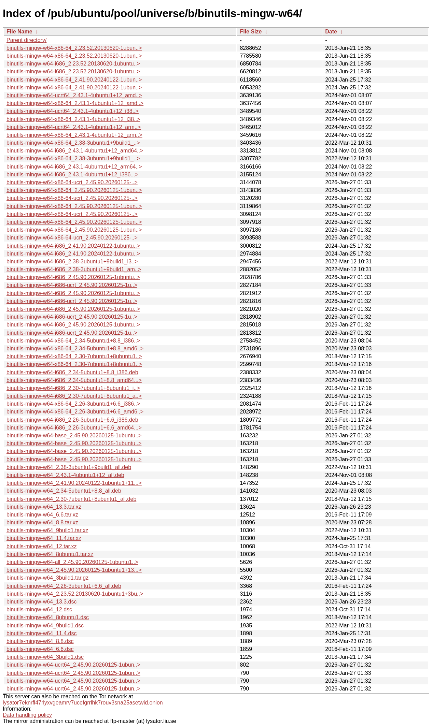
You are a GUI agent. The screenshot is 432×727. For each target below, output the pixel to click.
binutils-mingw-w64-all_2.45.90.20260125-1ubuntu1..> (72, 562)
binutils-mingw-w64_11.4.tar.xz (43, 538)
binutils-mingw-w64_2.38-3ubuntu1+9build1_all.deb (68, 467)
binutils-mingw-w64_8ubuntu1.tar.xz (49, 554)
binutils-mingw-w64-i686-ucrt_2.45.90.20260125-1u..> (71, 285)
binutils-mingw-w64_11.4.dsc (41, 633)
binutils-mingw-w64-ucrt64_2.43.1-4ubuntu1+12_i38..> (72, 111)
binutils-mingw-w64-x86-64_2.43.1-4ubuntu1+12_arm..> (74, 135)
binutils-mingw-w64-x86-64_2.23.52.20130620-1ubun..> (74, 48)
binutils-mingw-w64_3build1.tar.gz (47, 578)
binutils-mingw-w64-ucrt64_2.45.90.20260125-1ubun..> (73, 665)
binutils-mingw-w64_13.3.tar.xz (43, 507)
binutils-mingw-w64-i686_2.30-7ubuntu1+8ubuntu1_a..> (74, 396)
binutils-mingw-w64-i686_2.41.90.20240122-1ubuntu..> (73, 246)
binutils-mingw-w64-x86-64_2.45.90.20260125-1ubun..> (74, 190)
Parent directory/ (26, 40)
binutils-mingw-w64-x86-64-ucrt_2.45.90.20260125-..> (72, 182)
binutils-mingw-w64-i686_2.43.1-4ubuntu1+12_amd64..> (74, 151)
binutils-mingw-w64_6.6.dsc (40, 649)
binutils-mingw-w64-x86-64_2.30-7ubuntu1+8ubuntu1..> (74, 356)
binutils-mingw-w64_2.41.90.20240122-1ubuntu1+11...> (74, 483)
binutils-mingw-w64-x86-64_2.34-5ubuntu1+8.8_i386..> (73, 341)
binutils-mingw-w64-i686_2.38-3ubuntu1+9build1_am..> (73, 269)
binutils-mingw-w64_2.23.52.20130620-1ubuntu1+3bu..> (74, 594)
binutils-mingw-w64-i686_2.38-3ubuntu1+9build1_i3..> (72, 261)
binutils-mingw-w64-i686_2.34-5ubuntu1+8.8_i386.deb (72, 372)
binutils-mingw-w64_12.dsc (39, 609)
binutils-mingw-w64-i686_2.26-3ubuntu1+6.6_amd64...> (74, 428)
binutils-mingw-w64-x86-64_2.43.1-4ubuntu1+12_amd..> (74, 103)
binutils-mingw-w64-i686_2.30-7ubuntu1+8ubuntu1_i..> (73, 388)
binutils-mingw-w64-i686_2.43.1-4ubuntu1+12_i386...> (72, 174)
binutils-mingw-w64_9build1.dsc (45, 625)
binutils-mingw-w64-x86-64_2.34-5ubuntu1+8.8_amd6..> (74, 348)
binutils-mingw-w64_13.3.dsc (41, 602)
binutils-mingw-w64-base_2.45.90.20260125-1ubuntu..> (73, 435)
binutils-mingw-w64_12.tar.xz (41, 546)
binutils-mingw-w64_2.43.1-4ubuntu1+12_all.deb (65, 475)
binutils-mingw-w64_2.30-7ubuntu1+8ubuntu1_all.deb (71, 499)
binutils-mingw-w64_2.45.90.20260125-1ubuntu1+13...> (74, 570)
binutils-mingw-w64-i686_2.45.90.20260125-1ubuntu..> (73, 277)
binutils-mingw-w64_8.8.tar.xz (42, 522)
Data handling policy (27, 715)
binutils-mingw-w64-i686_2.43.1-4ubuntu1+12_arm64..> (74, 167)
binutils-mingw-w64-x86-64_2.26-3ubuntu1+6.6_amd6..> (74, 412)
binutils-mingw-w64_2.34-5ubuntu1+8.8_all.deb (63, 491)
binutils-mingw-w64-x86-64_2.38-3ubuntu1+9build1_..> (73, 143)
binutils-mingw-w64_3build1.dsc (45, 657)
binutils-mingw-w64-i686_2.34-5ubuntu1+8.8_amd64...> (74, 380)
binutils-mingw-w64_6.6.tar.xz (42, 515)
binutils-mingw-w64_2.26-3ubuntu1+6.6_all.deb (63, 586)
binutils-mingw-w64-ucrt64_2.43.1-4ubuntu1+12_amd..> (74, 95)
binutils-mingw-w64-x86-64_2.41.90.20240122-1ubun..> (74, 80)
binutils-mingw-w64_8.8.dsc (40, 641)
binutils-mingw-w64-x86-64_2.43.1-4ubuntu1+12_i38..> (73, 119)
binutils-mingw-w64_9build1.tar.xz (47, 530)
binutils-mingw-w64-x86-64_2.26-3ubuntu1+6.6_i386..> (73, 404)
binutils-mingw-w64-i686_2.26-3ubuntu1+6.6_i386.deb (72, 420)
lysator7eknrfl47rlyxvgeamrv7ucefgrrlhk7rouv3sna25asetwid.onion (83, 703)
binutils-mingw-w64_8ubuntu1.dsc (47, 617)
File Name (19, 31)
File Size (251, 31)
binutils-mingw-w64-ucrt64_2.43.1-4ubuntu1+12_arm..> (73, 127)
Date (331, 31)
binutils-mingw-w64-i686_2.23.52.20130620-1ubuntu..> (73, 64)
